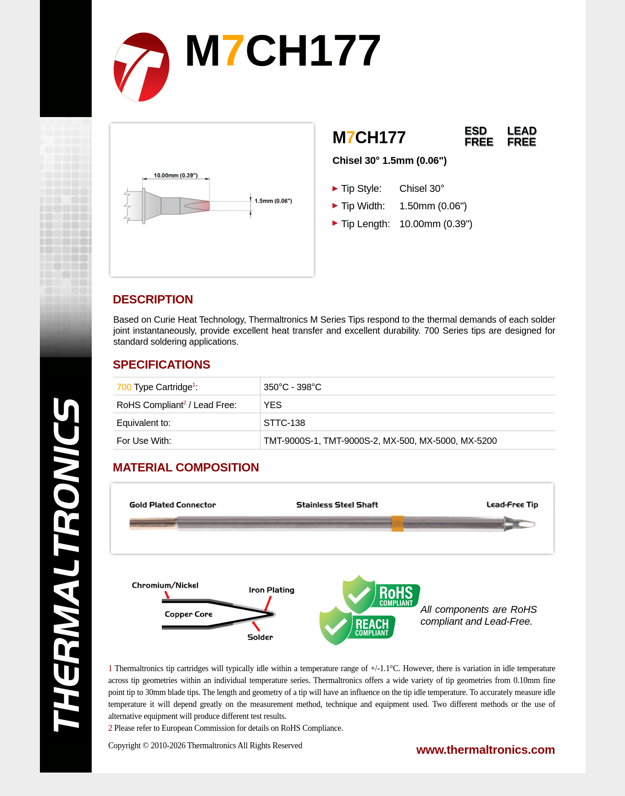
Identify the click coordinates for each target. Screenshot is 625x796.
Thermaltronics (211, 745)
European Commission (198, 728)
